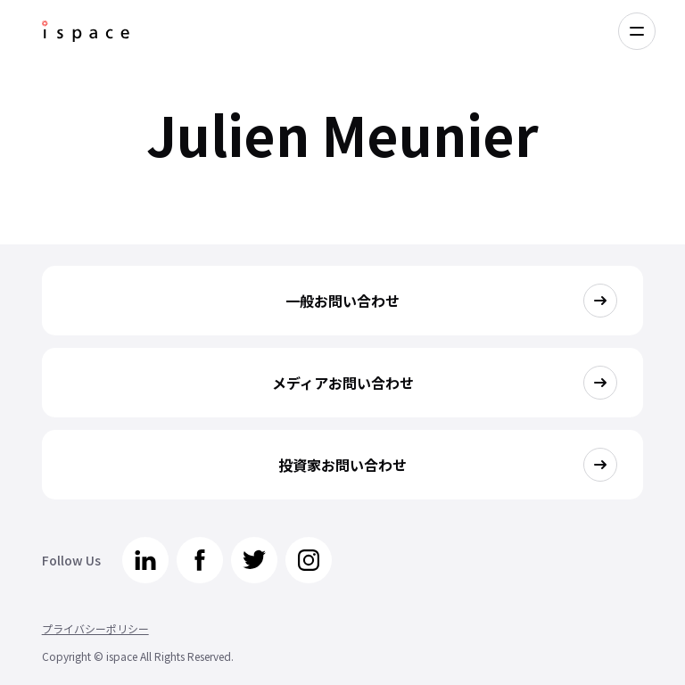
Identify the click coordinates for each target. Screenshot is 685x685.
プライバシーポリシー (95, 628)
